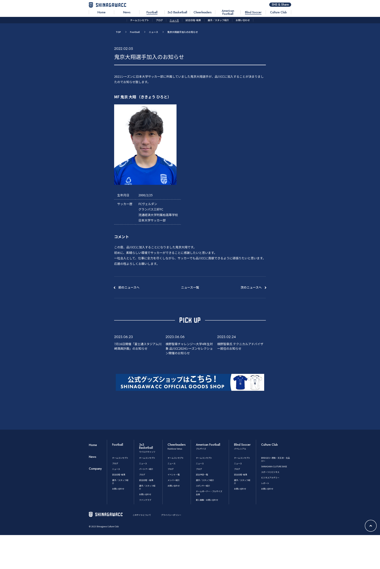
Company (95, 468)
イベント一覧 (174, 474)
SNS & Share (280, 5)
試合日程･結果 (118, 474)
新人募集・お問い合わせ (207, 499)
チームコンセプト (120, 457)
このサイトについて (142, 514)
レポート (265, 483)
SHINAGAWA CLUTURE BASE (274, 466)
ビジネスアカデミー (270, 477)
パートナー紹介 (146, 468)
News (92, 457)
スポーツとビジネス (270, 472)
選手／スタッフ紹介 (205, 480)
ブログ (115, 463)
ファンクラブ (145, 499)
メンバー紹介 (174, 480)
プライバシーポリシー (171, 514)
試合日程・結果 (146, 480)
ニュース (153, 32)
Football (135, 32)
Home (93, 445)
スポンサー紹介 (203, 485)
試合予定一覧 (202, 474)
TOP (118, 32)
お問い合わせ (118, 488)
